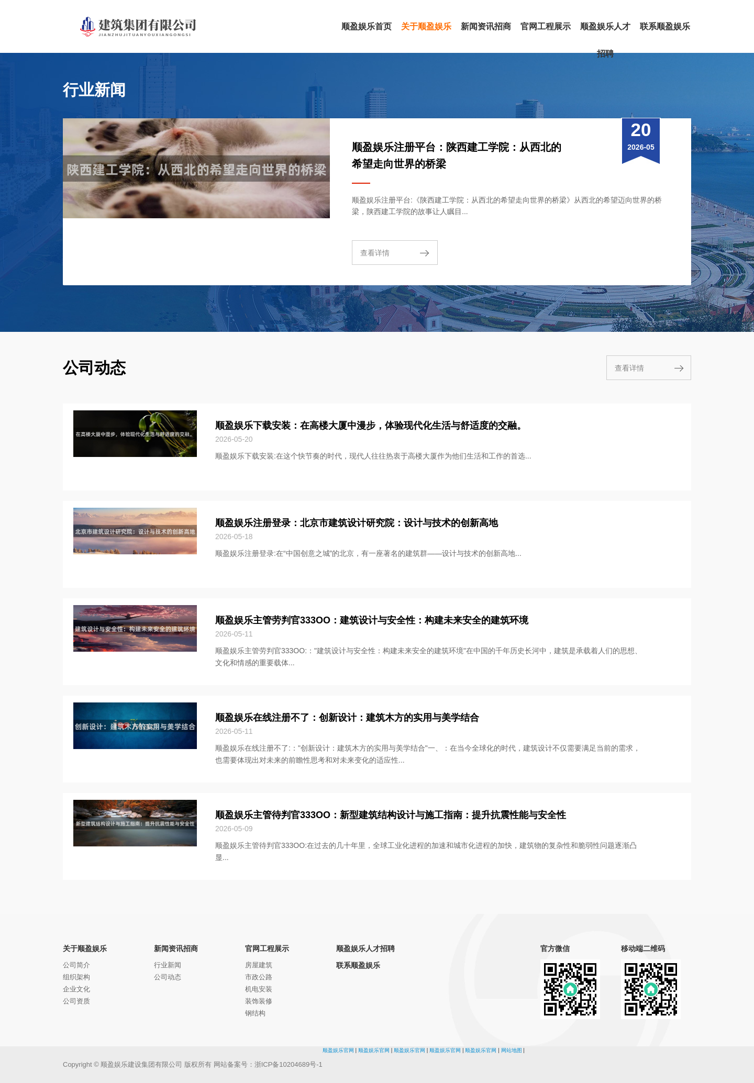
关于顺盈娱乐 (85, 948)
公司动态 (167, 977)
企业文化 (76, 989)
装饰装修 (258, 1001)
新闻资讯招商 (176, 948)
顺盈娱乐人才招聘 (365, 948)
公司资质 (76, 1001)
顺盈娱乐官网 (338, 1050)
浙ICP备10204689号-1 (288, 1064)
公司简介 (76, 965)
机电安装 (258, 989)
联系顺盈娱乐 (358, 965)
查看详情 (375, 253)
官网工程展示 (267, 948)
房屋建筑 (258, 965)
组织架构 (76, 977)
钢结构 (255, 1013)
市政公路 (258, 977)
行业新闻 (167, 965)
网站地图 (511, 1050)
